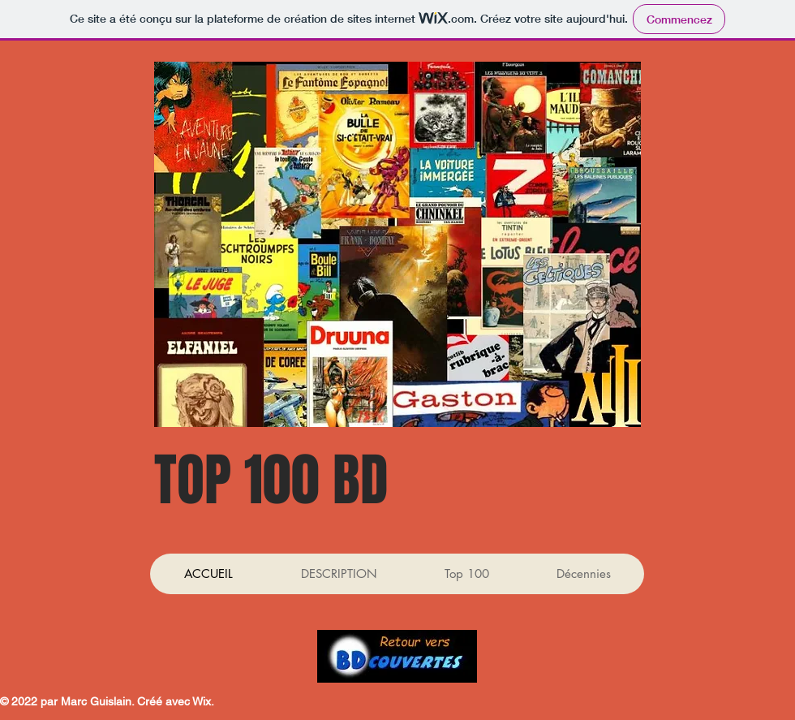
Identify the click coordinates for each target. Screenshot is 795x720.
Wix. (203, 701)
